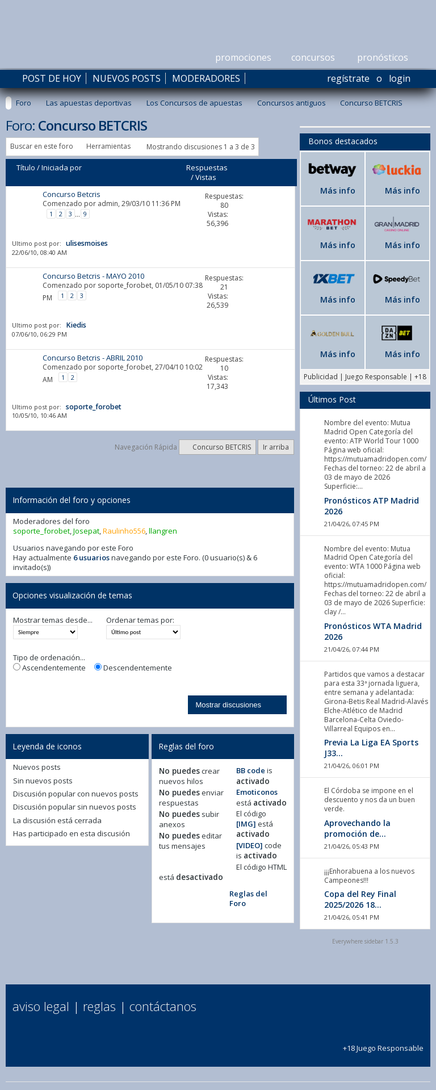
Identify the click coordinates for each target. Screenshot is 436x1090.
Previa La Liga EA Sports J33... (371, 747)
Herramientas (108, 146)
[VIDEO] (249, 845)
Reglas (99, 1005)
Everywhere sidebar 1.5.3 (365, 941)
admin (108, 203)
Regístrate (348, 78)
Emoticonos (257, 792)
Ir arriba (276, 447)
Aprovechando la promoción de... (357, 828)
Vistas (205, 177)
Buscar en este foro (41, 146)
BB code (250, 770)
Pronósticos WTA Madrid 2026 (373, 631)
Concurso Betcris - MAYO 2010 (93, 276)
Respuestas (207, 167)
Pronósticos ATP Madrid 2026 (371, 506)
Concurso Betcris (71, 194)
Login (399, 78)
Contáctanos (162, 1005)
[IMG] (246, 824)
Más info (337, 190)
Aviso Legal (40, 1005)
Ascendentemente (49, 668)
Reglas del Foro (248, 898)
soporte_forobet (125, 285)
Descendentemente (133, 668)
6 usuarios (91, 557)
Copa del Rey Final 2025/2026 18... (360, 899)
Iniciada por (61, 167)
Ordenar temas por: (140, 620)
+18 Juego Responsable (383, 1043)
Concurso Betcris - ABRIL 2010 (92, 358)
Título (25, 167)
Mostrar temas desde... (53, 620)
